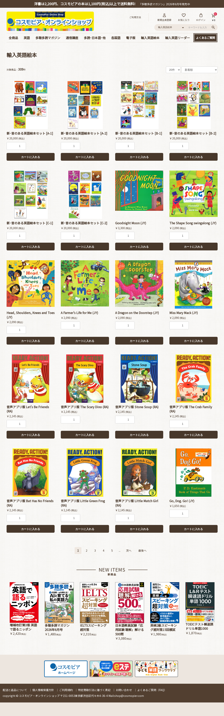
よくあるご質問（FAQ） (152, 690)
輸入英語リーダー (177, 37)
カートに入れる (30, 157)
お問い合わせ (124, 690)
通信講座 (72, 37)
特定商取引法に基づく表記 (94, 690)
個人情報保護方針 (43, 690)
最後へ (142, 550)
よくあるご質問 (205, 38)
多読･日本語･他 (95, 37)
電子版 (130, 37)
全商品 (13, 37)
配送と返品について (15, 690)
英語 (27, 37)
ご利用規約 (66, 690)
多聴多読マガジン (47, 37)
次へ (128, 550)
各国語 (115, 37)
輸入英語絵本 (150, 37)
